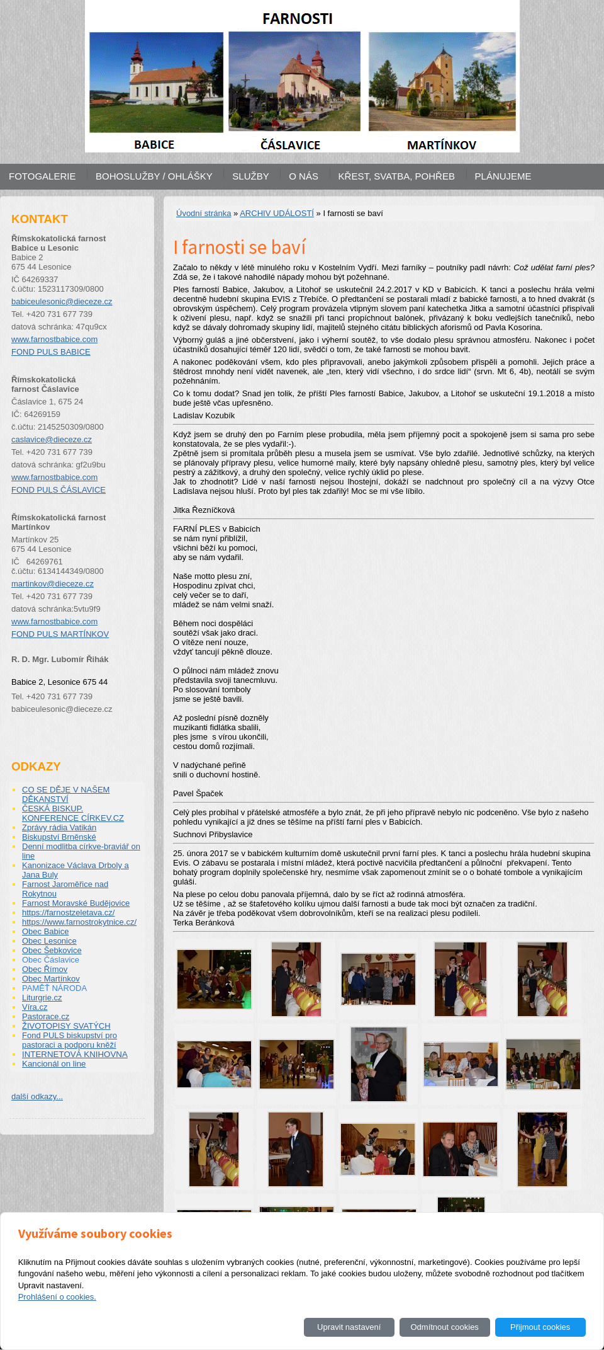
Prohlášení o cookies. (57, 1296)
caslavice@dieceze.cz (51, 439)
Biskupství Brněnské (59, 837)
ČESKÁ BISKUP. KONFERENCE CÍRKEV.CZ (73, 813)
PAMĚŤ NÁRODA (54, 988)
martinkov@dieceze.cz (52, 583)
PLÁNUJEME (503, 176)
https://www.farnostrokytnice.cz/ (79, 922)
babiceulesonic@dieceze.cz (62, 301)
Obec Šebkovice (52, 950)
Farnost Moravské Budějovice (76, 903)
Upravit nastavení (349, 1327)
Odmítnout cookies (444, 1327)
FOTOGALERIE (42, 176)
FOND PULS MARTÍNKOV (60, 634)
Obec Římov (44, 969)
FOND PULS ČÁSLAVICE (58, 490)
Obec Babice (45, 931)
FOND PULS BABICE (51, 352)
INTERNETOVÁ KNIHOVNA (75, 1054)
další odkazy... (37, 1096)
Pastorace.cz (45, 1016)
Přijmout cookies (540, 1327)
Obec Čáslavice (50, 959)
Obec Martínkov (51, 978)
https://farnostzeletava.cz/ (68, 912)
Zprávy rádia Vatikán (59, 827)
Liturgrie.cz (42, 997)
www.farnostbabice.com (54, 339)
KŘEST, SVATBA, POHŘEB (396, 176)
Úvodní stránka (203, 213)
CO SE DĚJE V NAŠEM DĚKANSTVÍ (65, 794)
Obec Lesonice (49, 941)
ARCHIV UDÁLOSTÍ (277, 213)
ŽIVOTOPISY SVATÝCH (66, 1026)
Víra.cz (34, 1007)
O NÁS (303, 176)
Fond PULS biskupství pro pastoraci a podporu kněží (69, 1040)
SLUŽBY (250, 176)
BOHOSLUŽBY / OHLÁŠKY (154, 176)
